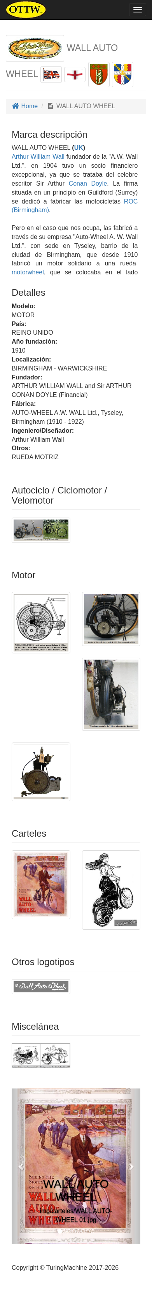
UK (78, 147)
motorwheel (28, 272)
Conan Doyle (88, 183)
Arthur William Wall (38, 156)
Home (25, 106)
